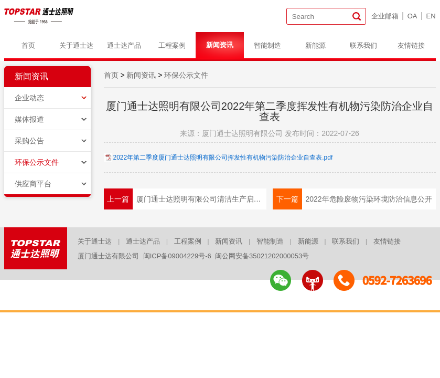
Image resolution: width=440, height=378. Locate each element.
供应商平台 (33, 184)
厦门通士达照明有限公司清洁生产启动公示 (201, 199)
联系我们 (363, 45)
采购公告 (29, 140)
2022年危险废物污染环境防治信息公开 (368, 199)
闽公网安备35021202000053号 (262, 256)
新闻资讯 (219, 45)
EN (431, 16)
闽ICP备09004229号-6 (177, 256)
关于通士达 (76, 45)
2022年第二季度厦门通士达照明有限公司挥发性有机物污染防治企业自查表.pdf (223, 157)
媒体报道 (29, 119)
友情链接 (411, 45)
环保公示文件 (37, 162)
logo (39, 16)
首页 (28, 45)
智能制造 (267, 45)
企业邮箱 (385, 16)
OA (412, 16)
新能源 (315, 45)
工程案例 (172, 45)
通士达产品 (124, 45)
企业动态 (29, 97)
